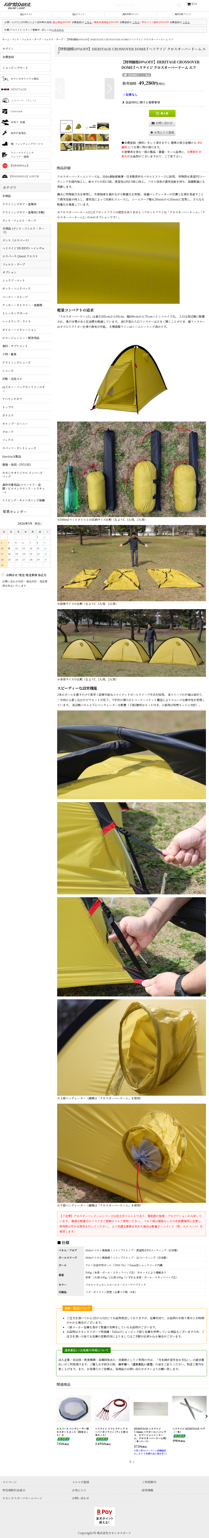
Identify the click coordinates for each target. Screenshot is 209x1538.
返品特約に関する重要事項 (141, 107)
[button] (60, 93)
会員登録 (130, 147)
